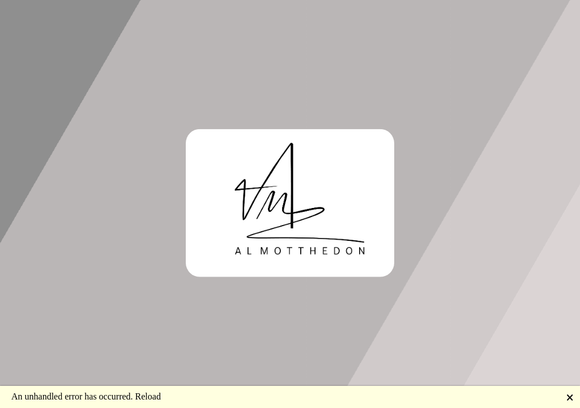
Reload (148, 396)
